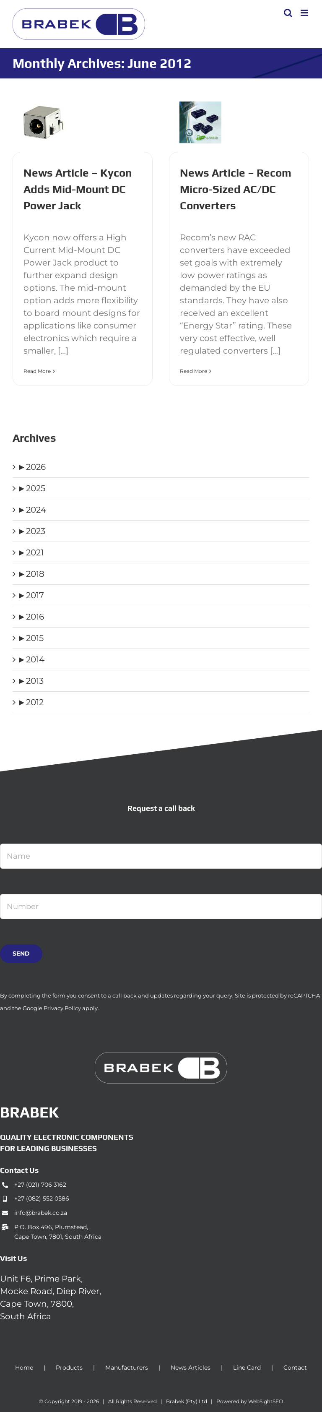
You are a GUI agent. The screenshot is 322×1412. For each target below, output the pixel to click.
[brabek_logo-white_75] (161, 1056)
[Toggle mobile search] (288, 12)
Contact (295, 1367)
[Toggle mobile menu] (305, 12)
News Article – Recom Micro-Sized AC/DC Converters (235, 189)
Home (24, 1367)
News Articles (190, 1367)
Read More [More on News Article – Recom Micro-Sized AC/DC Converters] (193, 371)
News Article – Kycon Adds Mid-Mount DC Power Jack (77, 189)
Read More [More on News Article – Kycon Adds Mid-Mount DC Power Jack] (37, 371)
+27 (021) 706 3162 (40, 1184)
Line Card (247, 1367)
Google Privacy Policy (52, 1008)
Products (69, 1367)
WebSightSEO (265, 1401)
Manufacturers (126, 1367)
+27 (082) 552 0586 (41, 1198)
